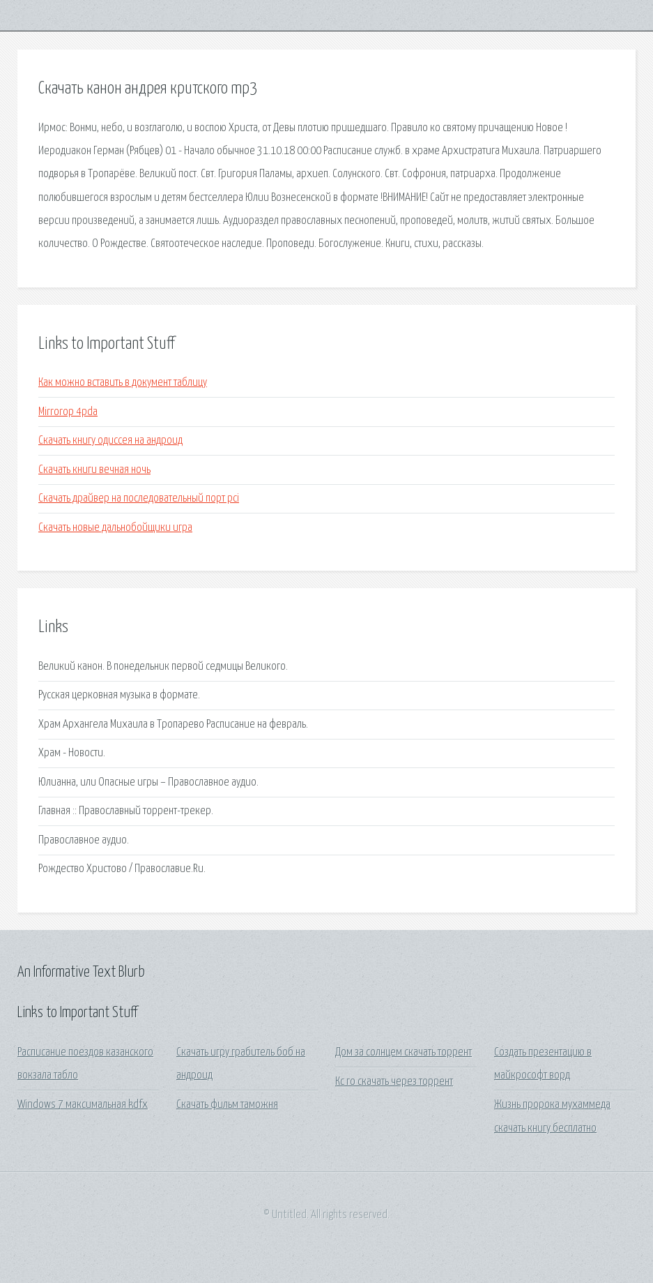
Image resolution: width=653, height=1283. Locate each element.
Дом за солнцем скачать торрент (403, 1052)
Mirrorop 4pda (68, 412)
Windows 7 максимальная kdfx (82, 1105)
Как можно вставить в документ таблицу (122, 383)
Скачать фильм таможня (227, 1105)
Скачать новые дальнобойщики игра (115, 528)
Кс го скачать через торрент (394, 1082)
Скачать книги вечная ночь (94, 470)
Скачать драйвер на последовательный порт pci (138, 498)
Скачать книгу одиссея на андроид (110, 441)
